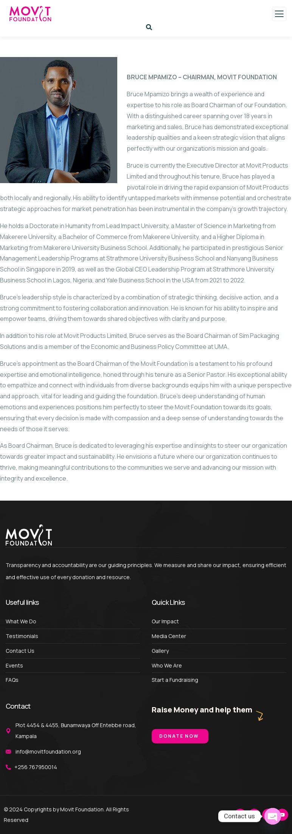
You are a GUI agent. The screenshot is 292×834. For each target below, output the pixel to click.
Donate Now (179, 736)
